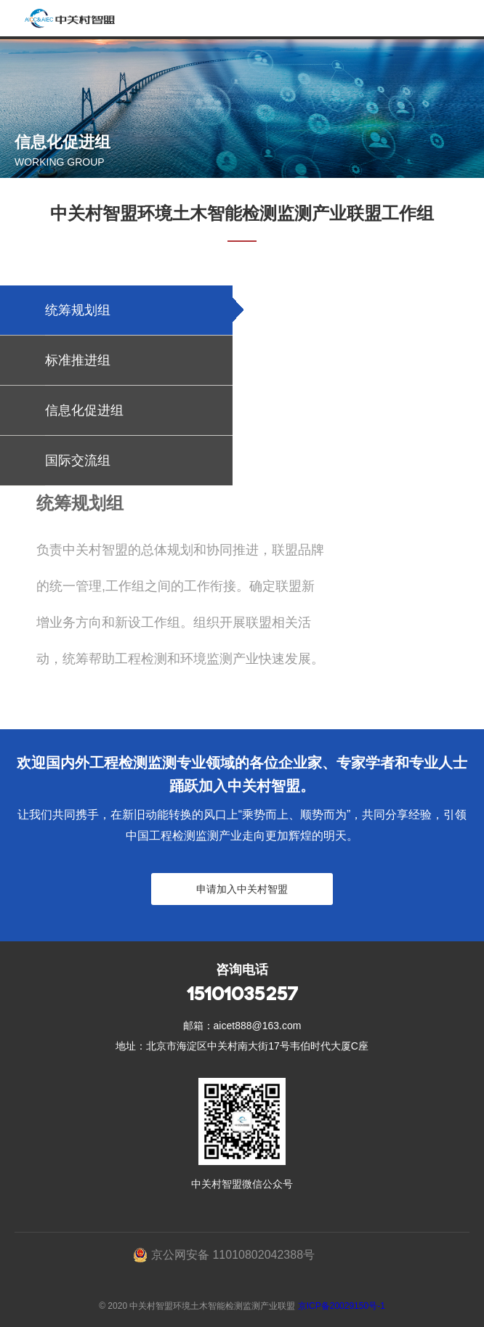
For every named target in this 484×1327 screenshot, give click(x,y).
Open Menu (466, 18)
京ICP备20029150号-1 (341, 1306)
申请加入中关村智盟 (242, 889)
